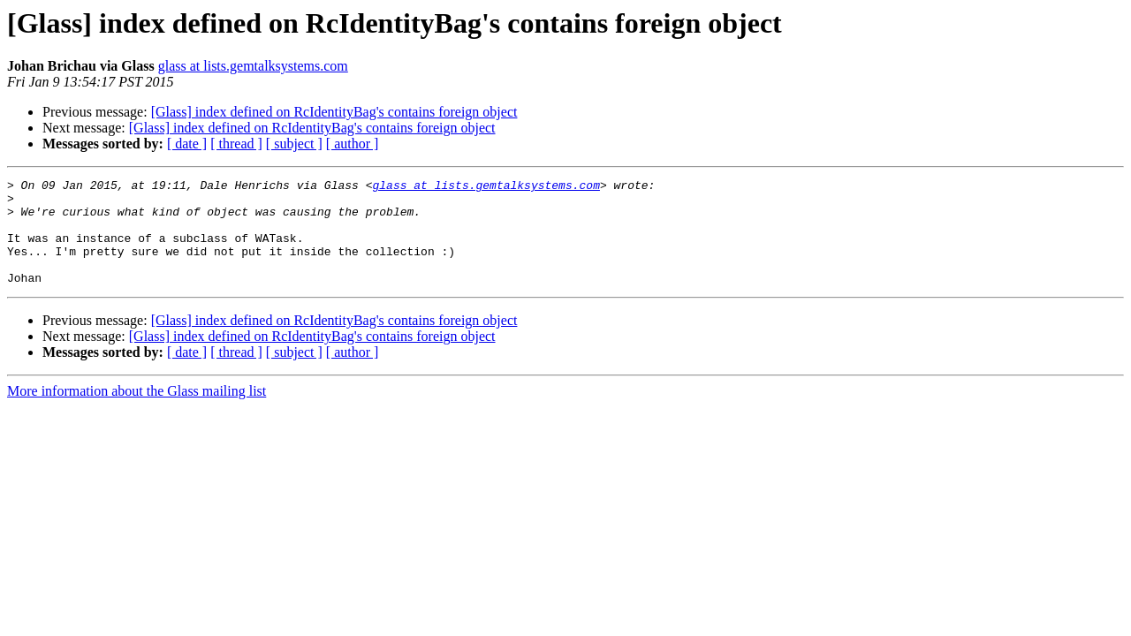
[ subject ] (294, 143)
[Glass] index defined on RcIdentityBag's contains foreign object (334, 111)
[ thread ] (236, 143)
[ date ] (187, 143)
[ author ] (352, 143)
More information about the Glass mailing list (136, 412)
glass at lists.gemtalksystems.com (253, 65)
